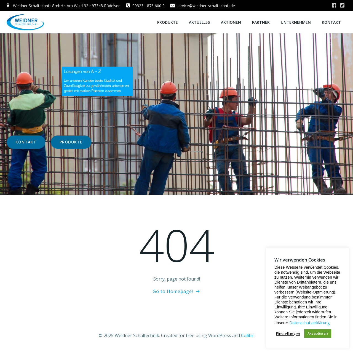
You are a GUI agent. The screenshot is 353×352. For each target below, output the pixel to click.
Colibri (248, 335)
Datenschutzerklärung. (310, 322)
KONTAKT (331, 22)
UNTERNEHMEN (296, 22)
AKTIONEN (231, 22)
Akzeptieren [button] (317, 333)
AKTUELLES (199, 22)
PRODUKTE (167, 22)
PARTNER (261, 22)
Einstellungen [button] (288, 333)
